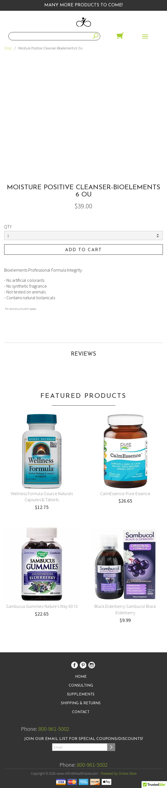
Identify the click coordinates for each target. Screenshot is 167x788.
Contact (80, 712)
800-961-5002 (53, 728)
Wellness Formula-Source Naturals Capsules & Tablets (42, 497)
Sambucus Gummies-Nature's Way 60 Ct (42, 606)
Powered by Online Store (119, 773)
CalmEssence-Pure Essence (125, 493)
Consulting (81, 685)
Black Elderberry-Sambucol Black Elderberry (125, 609)
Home (81, 677)
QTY (8, 226)
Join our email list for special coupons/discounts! (83, 739)
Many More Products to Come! (83, 5)
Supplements (80, 694)
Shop (8, 48)
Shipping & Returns (81, 703)
